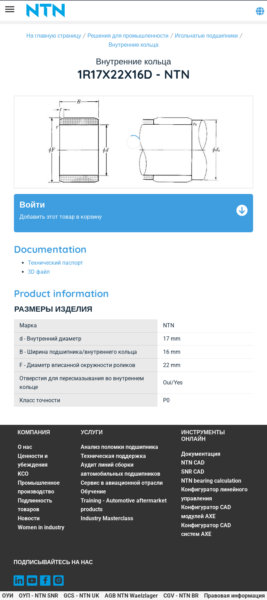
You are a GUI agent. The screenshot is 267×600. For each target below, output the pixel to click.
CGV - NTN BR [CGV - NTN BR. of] (181, 595)
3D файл (39, 271)
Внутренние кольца (133, 44)
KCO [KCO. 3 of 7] (23, 473)
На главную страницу (53, 35)
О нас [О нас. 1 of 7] (25, 447)
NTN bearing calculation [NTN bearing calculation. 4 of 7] (211, 480)
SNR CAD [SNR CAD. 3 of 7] (192, 471)
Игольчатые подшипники (206, 35)
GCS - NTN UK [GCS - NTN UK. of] (81, 595)
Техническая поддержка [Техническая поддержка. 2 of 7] (113, 456)
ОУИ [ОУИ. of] (7, 595)
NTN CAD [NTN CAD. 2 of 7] (192, 462)
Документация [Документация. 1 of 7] (200, 454)
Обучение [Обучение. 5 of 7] (93, 491)
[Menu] (9, 10)
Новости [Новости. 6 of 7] (29, 518)
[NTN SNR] (45, 10)
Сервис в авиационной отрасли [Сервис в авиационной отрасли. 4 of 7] (122, 483)
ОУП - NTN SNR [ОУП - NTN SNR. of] (38, 595)
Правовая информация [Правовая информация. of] (234, 595)
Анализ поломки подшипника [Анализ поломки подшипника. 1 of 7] (119, 447)
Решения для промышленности (127, 35)
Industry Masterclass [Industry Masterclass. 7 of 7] (107, 518)
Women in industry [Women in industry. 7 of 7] (41, 527)
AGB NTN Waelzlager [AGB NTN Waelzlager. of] (131, 595)
